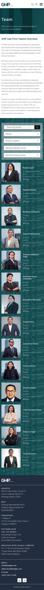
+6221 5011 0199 (8, 575)
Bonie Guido (28, 168)
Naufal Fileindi (29, 190)
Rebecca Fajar (29, 432)
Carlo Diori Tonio (30, 344)
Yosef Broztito (29, 454)
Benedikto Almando (32, 300)
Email (26, 179)
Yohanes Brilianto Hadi (31, 255)
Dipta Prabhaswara (31, 234)
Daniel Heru (28, 322)
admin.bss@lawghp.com (11, 569)
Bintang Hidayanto (31, 212)
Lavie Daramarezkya (32, 410)
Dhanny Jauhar (29, 388)
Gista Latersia (29, 366)
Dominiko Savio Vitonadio (30, 277)
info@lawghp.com (9, 565)
